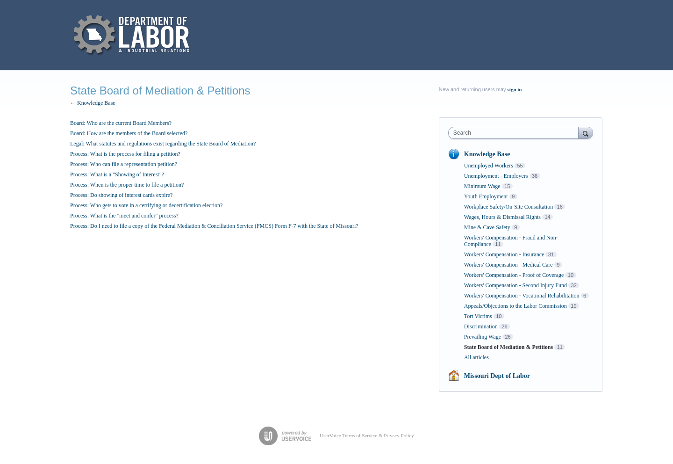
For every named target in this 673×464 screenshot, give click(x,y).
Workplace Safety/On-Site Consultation (508, 206)
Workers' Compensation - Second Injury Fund (515, 285)
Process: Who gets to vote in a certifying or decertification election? (146, 205)
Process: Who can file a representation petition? (123, 164)
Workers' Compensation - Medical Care (508, 264)
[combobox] (516, 133)
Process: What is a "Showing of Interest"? (117, 174)
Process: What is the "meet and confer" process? (124, 215)
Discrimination (481, 326)
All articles (476, 357)
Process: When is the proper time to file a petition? (127, 184)
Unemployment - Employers (496, 176)
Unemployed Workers (488, 165)
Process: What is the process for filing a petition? (125, 154)
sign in (515, 89)
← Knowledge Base (92, 103)
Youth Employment (486, 196)
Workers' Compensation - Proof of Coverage (514, 275)
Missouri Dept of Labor (497, 375)
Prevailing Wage (482, 337)
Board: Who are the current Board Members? (121, 123)
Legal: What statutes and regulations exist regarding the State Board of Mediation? (163, 143)
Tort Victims (478, 316)
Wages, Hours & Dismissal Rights (502, 217)
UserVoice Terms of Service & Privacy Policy (367, 435)
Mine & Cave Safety (487, 227)
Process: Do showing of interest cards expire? (121, 195)
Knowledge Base (487, 154)
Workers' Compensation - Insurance (504, 254)
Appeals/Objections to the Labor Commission (515, 306)
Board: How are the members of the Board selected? (128, 133)
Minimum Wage (482, 186)
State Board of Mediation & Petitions (508, 347)
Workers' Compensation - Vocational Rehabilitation (522, 295)
